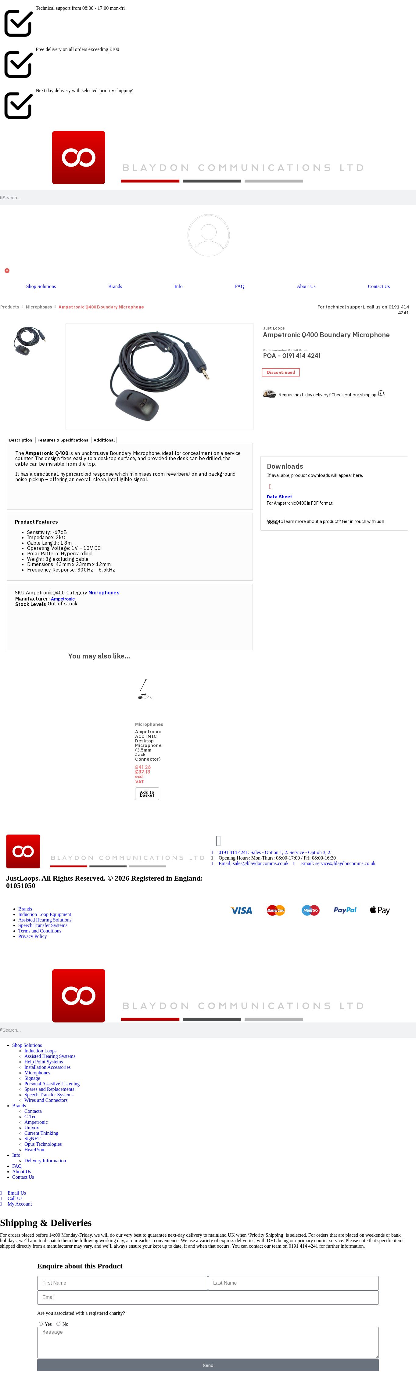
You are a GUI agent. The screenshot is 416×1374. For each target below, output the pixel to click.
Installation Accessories (47, 1067)
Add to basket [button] (147, 793)
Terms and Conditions (39, 930)
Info (178, 286)
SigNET (32, 1138)
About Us (306, 286)
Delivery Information (45, 1160)
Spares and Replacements (49, 1089)
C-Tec (30, 1116)
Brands (115, 286)
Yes (48, 1324)
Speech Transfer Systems (42, 925)
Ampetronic (63, 599)
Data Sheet (279, 497)
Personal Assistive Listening (52, 1083)
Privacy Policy (32, 936)
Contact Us (379, 286)
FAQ (239, 286)
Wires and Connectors (46, 1100)
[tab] (20, 440)
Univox (31, 1127)
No (66, 1324)
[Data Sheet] (270, 486)
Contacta (33, 1111)
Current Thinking (41, 1133)
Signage (32, 1078)
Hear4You (34, 1149)
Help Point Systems (43, 1061)
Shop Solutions (41, 286)
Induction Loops (40, 1050)
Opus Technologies (43, 1144)
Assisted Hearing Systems (49, 1056)
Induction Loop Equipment (44, 914)
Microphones (104, 593)
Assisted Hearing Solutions (44, 919)
